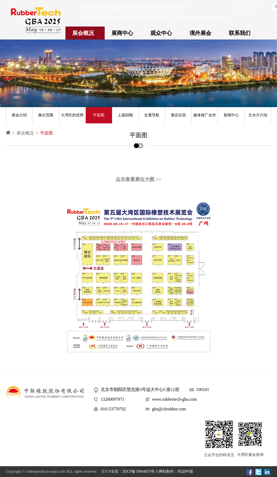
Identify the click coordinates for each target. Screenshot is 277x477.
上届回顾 (125, 115)
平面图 (98, 115)
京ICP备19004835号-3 (140, 471)
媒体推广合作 (204, 115)
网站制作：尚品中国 (176, 471)
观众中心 (161, 33)
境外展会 (200, 33)
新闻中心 (231, 115)
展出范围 (45, 115)
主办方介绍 (257, 115)
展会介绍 (19, 115)
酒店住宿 (178, 115)
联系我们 (239, 33)
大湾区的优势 (72, 115)
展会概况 (83, 33)
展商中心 (122, 33)
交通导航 (151, 115)
